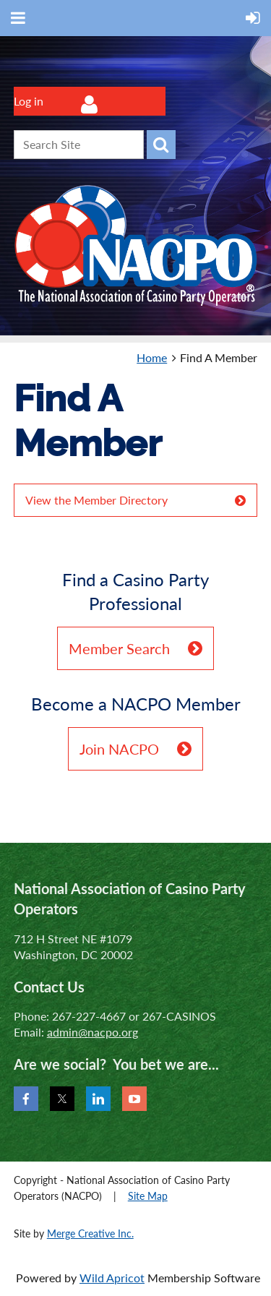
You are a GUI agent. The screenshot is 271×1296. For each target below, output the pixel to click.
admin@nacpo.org (92, 1032)
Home (152, 357)
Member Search (119, 648)
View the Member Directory (96, 500)
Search (161, 144)
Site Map (148, 1196)
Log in (28, 101)
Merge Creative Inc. (90, 1233)
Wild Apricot (112, 1277)
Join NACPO (119, 749)
